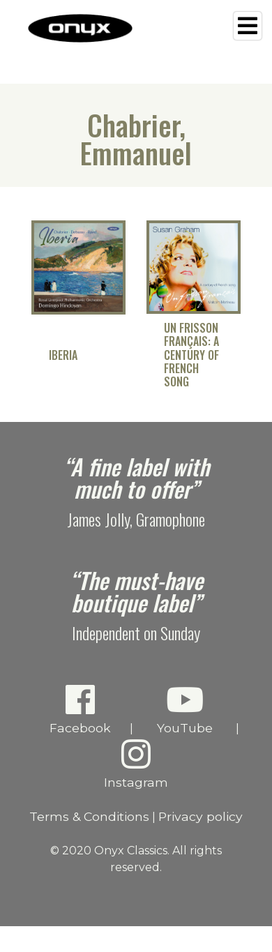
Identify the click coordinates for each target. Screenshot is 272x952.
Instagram (136, 763)
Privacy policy (200, 816)
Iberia (63, 355)
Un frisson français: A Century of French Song (191, 355)
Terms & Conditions (89, 816)
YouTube (184, 709)
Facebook (80, 709)
